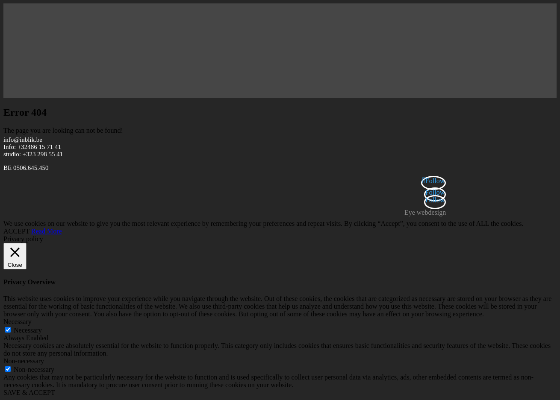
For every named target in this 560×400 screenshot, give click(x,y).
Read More (46, 231)
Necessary (28, 330)
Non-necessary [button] (23, 361)
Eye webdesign (425, 212)
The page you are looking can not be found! (63, 130)
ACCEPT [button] (16, 231)
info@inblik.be (22, 139)
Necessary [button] (17, 321)
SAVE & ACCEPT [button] (29, 392)
